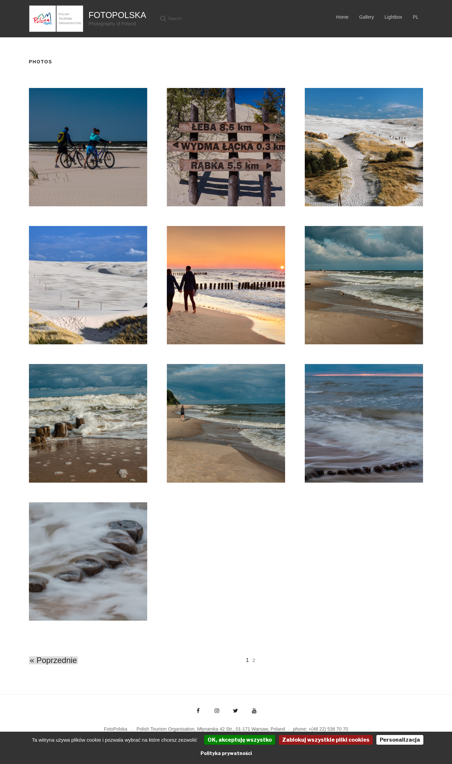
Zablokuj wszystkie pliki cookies (325, 740)
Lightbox (393, 17)
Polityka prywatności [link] (226, 753)
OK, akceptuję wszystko (240, 740)
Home (342, 17)
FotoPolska (117, 15)
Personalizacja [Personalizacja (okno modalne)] (400, 740)
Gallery (366, 17)
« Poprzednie (53, 660)
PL (415, 17)
